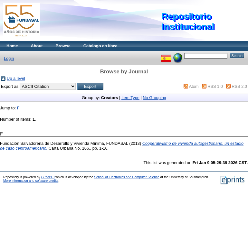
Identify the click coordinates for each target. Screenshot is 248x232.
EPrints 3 (48, 177)
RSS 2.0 (239, 86)
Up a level (16, 78)
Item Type (130, 97)
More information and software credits (30, 180)
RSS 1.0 (215, 86)
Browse (63, 45)
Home (12, 45)
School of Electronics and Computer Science (126, 177)
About (37, 45)
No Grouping (154, 97)
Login (9, 58)
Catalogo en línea (100, 45)
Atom (194, 86)
